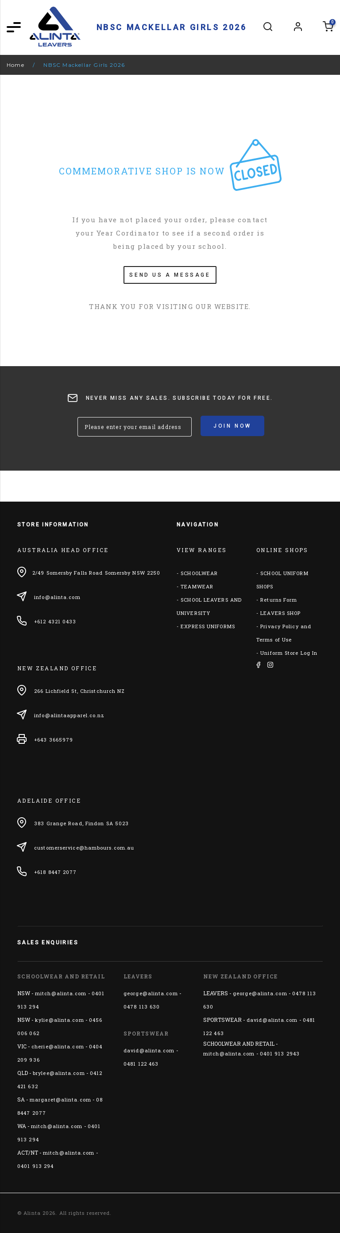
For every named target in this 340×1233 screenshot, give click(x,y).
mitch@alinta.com (61, 993)
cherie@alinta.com (57, 1046)
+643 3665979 (53, 739)
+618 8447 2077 (55, 872)
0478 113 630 (142, 1006)
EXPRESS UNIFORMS (208, 626)
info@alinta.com (57, 597)
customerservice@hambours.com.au (84, 847)
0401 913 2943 (280, 1053)
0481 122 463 (141, 1063)
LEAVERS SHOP (280, 613)
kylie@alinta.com (59, 1020)
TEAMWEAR (197, 586)
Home (15, 65)
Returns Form (278, 599)
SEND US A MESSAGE (169, 275)
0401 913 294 (35, 1166)
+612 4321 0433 (55, 621)
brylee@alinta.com (59, 1073)
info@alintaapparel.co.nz (69, 715)
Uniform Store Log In (288, 652)
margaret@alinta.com (60, 1099)
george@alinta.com (151, 993)
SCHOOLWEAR (199, 573)
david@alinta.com (149, 1050)
